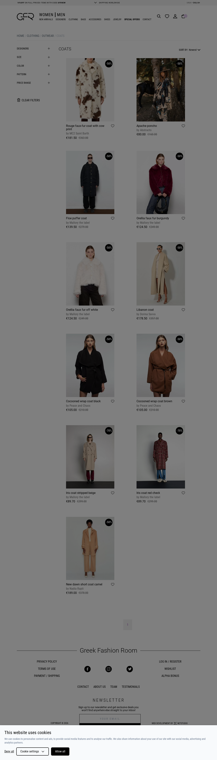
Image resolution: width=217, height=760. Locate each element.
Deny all (9, 751)
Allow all (60, 751)
